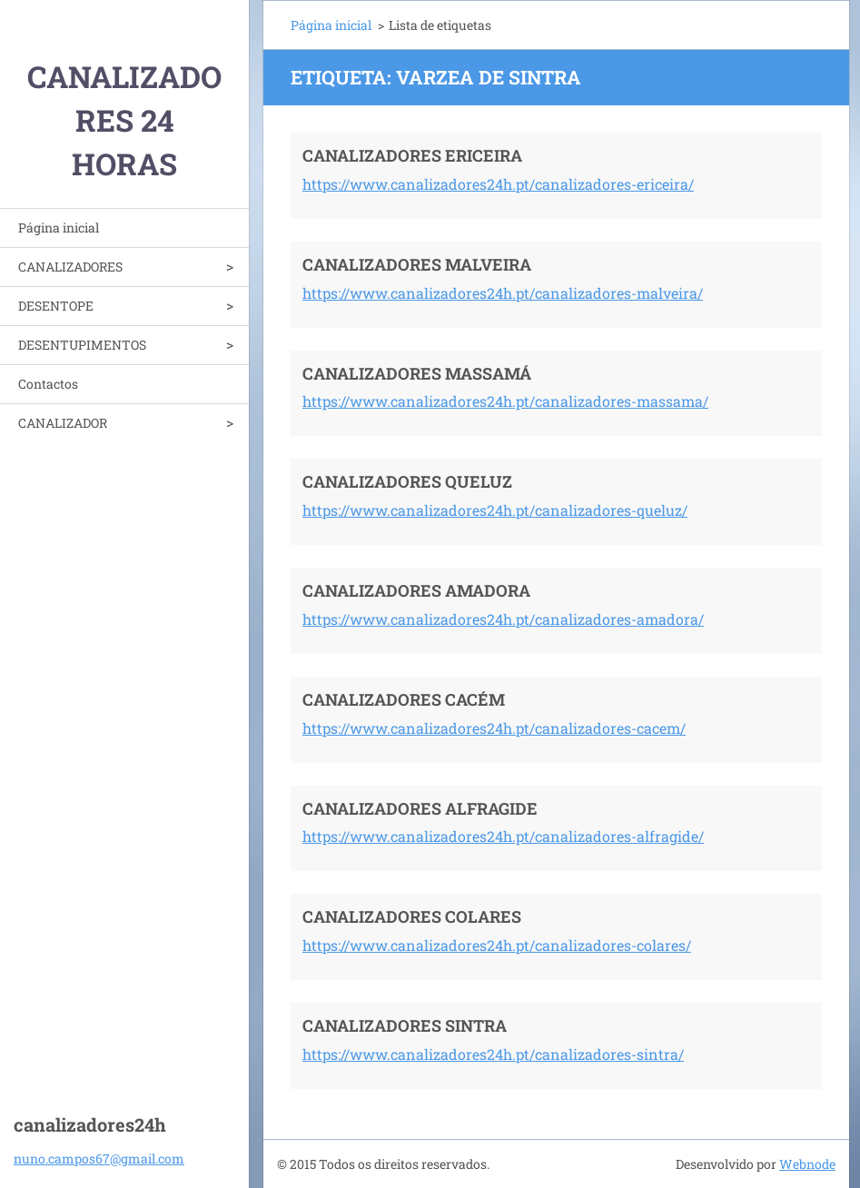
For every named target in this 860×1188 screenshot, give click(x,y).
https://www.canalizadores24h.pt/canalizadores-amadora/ (503, 619)
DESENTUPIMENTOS (82, 344)
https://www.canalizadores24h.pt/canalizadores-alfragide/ (503, 836)
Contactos (48, 383)
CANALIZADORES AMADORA (416, 590)
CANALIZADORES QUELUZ (407, 481)
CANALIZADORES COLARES (411, 916)
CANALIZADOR (62, 422)
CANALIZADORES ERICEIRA (412, 155)
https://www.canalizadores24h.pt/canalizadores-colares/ (496, 945)
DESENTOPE (56, 305)
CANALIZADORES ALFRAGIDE (420, 808)
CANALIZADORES (70, 266)
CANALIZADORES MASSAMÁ (416, 373)
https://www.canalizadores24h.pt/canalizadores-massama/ (505, 401)
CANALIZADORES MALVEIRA (416, 264)
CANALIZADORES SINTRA (404, 1025)
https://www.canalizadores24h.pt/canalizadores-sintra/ (493, 1054)
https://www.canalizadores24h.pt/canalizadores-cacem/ (494, 728)
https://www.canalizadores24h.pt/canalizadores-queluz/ (494, 510)
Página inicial (58, 227)
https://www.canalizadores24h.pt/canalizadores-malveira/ (502, 292)
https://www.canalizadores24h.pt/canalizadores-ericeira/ (498, 183)
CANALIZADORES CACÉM (403, 699)
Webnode (807, 1164)
